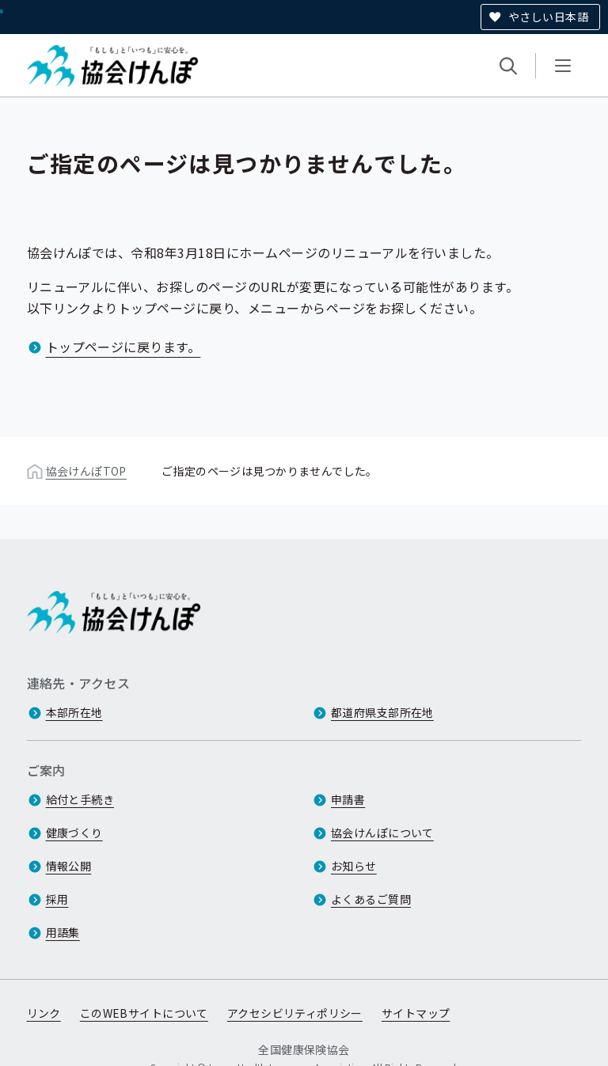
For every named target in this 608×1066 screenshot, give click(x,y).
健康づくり (74, 832)
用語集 (63, 932)
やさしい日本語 (548, 17)
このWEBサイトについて (144, 1013)
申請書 (348, 799)
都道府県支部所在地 (382, 712)
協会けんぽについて (382, 832)
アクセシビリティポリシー (295, 1013)
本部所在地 (74, 712)
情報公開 (69, 866)
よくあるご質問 (371, 899)
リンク (44, 1013)
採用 (57, 899)
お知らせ (354, 866)
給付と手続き (80, 799)
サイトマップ (416, 1013)
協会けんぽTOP (86, 471)
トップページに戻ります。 (123, 346)
